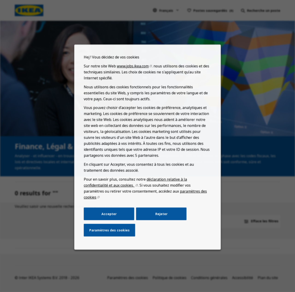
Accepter (110, 219)
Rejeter (161, 219)
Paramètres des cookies (110, 234)
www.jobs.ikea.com (133, 76)
